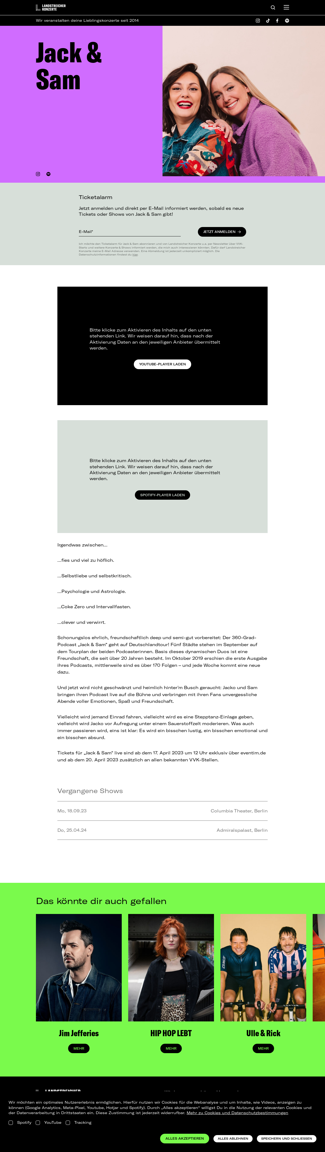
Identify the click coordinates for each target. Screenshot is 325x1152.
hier (135, 254)
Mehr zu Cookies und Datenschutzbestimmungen (237, 1112)
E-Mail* (86, 231)
